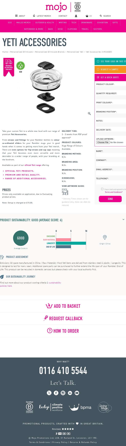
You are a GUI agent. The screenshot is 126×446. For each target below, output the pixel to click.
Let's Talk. (63, 383)
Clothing (72, 29)
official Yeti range (33, 165)
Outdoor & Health (44, 22)
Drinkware (86, 22)
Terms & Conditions (39, 442)
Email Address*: (104, 169)
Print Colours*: (104, 102)
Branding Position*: (106, 112)
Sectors (97, 29)
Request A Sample (107, 69)
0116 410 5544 (63, 371)
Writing (63, 22)
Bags (50, 29)
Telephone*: (102, 178)
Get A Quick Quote (108, 77)
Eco (10, 22)
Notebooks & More (33, 29)
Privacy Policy (60, 442)
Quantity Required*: (106, 93)
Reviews (63, 429)
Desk (60, 29)
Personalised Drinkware (21, 52)
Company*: (101, 160)
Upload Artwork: (105, 139)
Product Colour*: (105, 84)
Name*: (99, 151)
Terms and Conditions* (113, 192)
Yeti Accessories (34, 42)
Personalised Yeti (75, 52)
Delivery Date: (103, 130)
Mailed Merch (23, 22)
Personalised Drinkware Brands (50, 52)
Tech (73, 22)
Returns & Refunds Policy (83, 442)
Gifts (115, 22)
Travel (85, 29)
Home (5, 52)
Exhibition (102, 22)
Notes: (99, 121)
